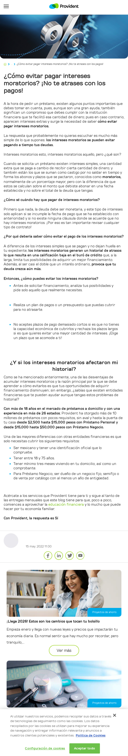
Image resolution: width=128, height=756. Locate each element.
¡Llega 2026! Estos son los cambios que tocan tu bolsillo (53, 621)
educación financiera (66, 504)
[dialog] (64, 732)
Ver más (64, 650)
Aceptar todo (84, 748)
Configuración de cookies (45, 748)
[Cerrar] (114, 715)
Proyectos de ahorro (104, 612)
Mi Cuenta (121, 6)
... (11, 64)
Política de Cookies (91, 735)
